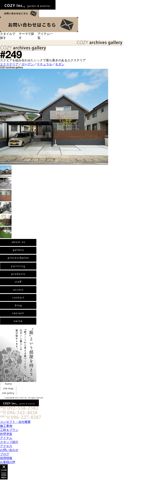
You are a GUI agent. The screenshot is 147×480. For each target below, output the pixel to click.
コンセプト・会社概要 (15, 421)
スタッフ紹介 (9, 442)
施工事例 (6, 425)
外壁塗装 (6, 434)
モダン (59, 64)
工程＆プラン (9, 430)
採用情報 (6, 458)
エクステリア (9, 64)
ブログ (4, 454)
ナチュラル (44, 64)
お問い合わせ (9, 450)
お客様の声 (7, 462)
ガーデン (27, 64)
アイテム (6, 438)
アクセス (6, 446)
